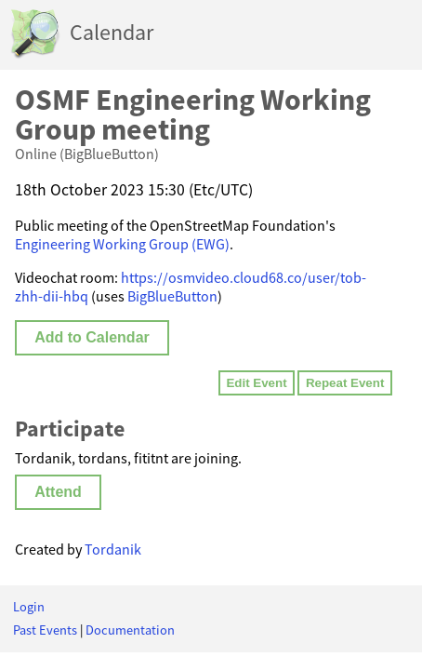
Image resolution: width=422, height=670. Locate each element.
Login (29, 606)
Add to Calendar (92, 337)
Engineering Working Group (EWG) (122, 243)
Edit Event (256, 383)
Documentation (130, 630)
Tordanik (113, 549)
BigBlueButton (172, 296)
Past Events (45, 630)
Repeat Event (345, 383)
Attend (58, 492)
